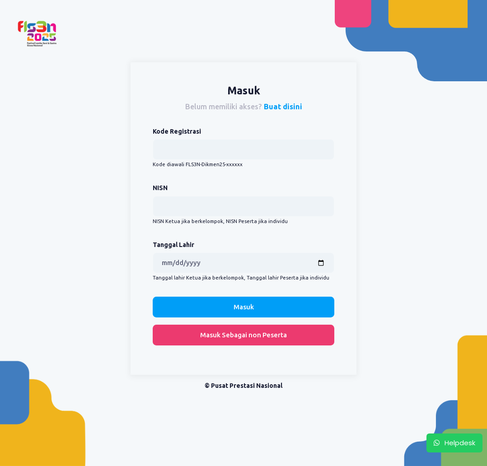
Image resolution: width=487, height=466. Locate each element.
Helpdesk (454, 442)
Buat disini (283, 107)
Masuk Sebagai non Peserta (243, 335)
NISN (160, 187)
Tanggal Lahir (173, 244)
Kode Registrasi (177, 131)
